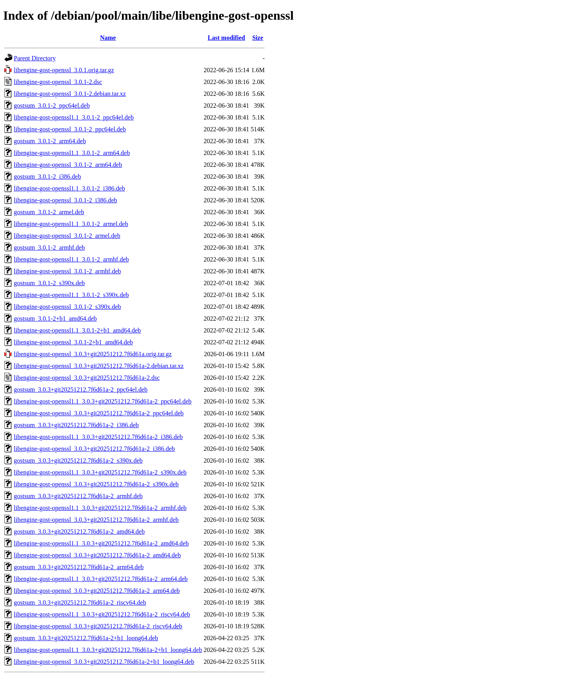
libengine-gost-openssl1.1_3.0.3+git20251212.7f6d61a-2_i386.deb (98, 436)
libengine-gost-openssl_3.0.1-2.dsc (58, 81)
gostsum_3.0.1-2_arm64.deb (50, 141)
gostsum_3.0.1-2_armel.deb (49, 212)
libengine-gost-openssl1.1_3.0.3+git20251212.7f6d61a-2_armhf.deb (100, 507)
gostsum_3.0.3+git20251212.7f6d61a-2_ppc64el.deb (81, 389)
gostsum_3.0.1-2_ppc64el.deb (52, 105)
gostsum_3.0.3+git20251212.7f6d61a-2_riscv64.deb (80, 602)
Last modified (226, 37)
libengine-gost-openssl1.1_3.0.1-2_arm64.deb (72, 152)
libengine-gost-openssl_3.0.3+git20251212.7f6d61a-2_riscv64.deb (98, 626)
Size (257, 37)
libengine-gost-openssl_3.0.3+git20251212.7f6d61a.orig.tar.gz (93, 354)
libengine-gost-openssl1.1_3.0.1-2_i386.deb (69, 188)
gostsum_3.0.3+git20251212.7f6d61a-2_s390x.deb (78, 460)
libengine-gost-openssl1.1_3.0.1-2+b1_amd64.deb (77, 330)
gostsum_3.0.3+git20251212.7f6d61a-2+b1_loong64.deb (86, 638)
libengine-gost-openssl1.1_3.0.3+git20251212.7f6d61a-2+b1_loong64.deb (108, 649)
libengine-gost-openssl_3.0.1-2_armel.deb (67, 235)
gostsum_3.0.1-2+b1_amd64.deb (55, 318)
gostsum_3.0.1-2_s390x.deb (49, 283)
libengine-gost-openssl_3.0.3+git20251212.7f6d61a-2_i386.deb (94, 448)
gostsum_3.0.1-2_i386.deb (47, 176)
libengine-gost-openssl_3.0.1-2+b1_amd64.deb (73, 342)
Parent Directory (35, 58)
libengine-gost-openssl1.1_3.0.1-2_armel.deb (71, 223)
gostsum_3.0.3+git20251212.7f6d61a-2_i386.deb (76, 425)
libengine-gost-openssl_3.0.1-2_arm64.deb (68, 164)
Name (108, 37)
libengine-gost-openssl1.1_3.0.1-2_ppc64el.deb (74, 117)
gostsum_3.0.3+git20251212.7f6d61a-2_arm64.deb (79, 567)
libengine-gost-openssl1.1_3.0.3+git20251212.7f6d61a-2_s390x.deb (100, 472)
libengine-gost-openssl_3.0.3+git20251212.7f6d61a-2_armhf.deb (96, 519)
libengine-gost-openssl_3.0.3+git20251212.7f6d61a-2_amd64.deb (97, 555)
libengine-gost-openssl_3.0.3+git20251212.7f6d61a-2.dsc (87, 377)
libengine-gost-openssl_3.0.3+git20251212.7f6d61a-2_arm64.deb (97, 590)
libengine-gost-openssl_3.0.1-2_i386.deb (65, 200)
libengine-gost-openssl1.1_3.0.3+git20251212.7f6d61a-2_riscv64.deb (102, 614)
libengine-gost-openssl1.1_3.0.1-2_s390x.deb (71, 294)
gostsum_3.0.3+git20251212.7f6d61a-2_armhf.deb (78, 496)
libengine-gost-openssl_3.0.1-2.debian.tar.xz (70, 93)
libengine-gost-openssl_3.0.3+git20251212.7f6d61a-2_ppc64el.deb (99, 413)
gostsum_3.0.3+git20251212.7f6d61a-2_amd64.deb (79, 531)
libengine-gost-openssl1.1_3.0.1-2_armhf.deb (71, 259)
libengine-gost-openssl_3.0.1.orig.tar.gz (64, 70)
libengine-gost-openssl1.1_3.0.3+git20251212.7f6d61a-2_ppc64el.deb (102, 401)
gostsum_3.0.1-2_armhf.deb (49, 247)
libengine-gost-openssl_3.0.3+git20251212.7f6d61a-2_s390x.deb (96, 484)
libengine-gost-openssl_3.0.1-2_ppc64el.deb (70, 129)
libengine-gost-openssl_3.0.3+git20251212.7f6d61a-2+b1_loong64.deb (104, 661)
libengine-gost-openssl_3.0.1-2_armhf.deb (67, 271)
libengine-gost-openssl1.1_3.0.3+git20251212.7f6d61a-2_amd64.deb (101, 543)
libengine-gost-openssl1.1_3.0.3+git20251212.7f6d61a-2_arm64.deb (101, 578)
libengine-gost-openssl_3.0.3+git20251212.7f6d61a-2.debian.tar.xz (99, 365)
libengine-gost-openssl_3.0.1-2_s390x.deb (67, 306)
